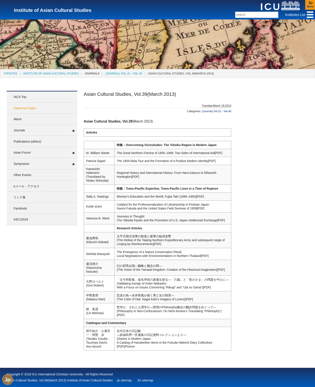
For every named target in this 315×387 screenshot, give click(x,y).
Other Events (22, 175)
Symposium (21, 163)
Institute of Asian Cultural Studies (51, 73)
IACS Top (20, 97)
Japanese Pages (25, 108)
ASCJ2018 (21, 219)
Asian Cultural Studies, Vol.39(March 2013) (181, 73)
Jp (8, 379)
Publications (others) (27, 141)
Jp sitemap (124, 380)
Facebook (20, 208)
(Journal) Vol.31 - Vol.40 (123, 73)
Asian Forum (22, 152)
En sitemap (145, 380)
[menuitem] (10, 73)
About (18, 119)
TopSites (10, 73)
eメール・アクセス (26, 186)
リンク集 (20, 197)
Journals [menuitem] (92, 73)
